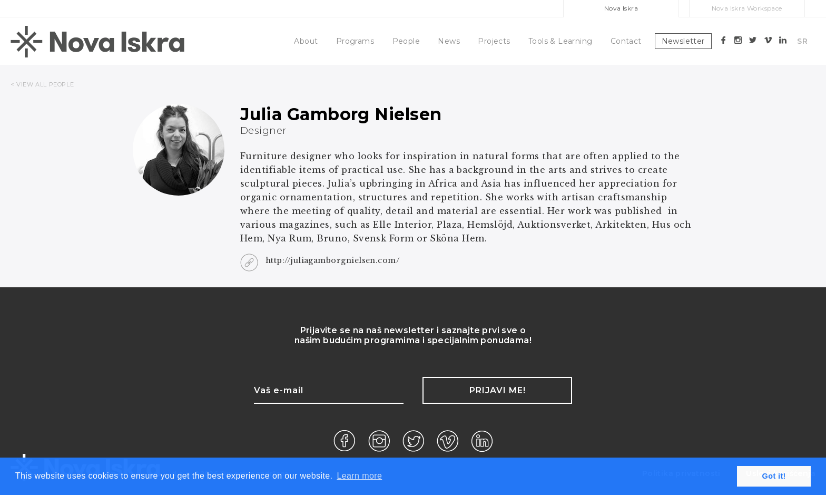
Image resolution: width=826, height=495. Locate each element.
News (449, 41)
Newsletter (683, 41)
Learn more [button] (359, 475)
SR (802, 41)
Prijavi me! (497, 390)
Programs (355, 41)
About (306, 41)
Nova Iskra (621, 8)
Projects (494, 41)
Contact (626, 41)
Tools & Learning (560, 41)
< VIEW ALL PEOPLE (42, 84)
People (406, 41)
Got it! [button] (774, 476)
